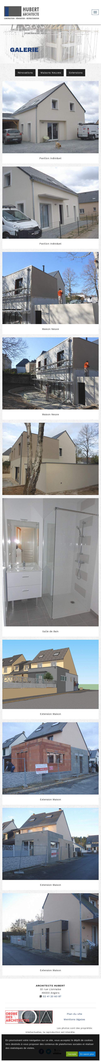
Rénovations (25, 72)
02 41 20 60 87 (52, 996)
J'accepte (72, 1054)
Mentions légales (74, 1019)
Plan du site (74, 1013)
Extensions (76, 72)
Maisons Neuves (51, 72)
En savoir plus (87, 1054)
